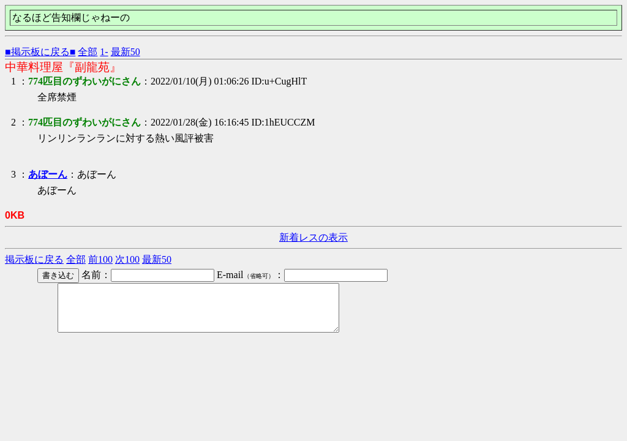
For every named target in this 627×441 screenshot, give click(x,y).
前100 (100, 259)
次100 (127, 259)
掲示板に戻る (34, 259)
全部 (87, 52)
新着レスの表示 (313, 237)
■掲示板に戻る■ (40, 52)
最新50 (125, 52)
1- (104, 52)
